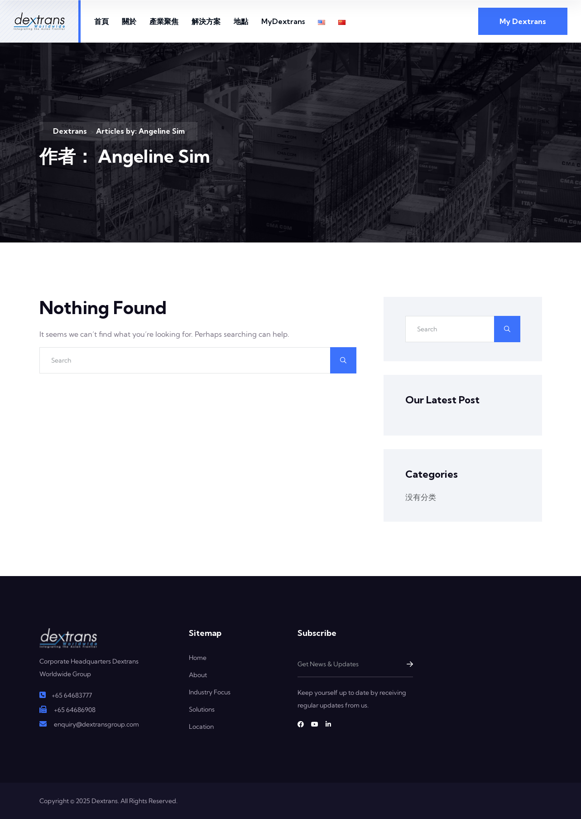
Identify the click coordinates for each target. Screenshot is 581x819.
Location (201, 726)
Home (197, 658)
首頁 (101, 21)
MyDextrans (283, 21)
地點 (241, 21)
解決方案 (206, 21)
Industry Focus (209, 692)
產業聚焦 (163, 21)
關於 (129, 21)
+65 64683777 (72, 695)
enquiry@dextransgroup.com (96, 724)
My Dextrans (522, 21)
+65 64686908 (75, 710)
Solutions (202, 709)
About (198, 675)
